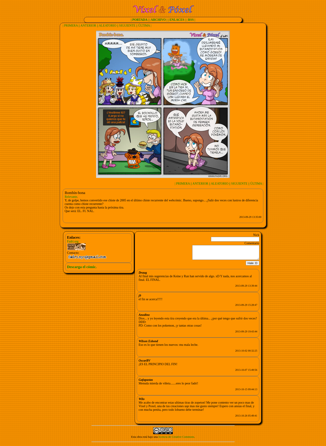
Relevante (71, 196)
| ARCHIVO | (158, 19)
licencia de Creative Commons (176, 439)
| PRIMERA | (71, 25)
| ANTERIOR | (88, 25)
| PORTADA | (140, 19)
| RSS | (190, 19)
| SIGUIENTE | (127, 25)
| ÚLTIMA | (144, 25)
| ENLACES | (177, 19)
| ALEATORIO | (108, 25)
